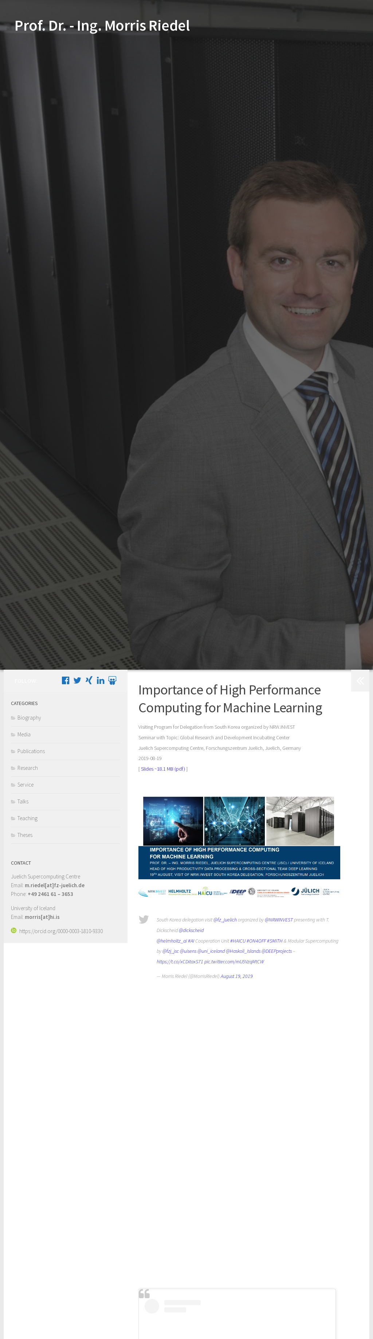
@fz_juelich (225, 919)
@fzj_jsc (170, 951)
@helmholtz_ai (172, 940)
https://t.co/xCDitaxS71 (180, 961)
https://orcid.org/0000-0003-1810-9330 (57, 931)
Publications (31, 751)
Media (24, 734)
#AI (191, 940)
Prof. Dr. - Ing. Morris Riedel (102, 25)
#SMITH (275, 940)
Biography (29, 717)
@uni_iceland (211, 951)
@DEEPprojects (277, 951)
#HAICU (238, 940)
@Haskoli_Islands (243, 951)
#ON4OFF (256, 940)
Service (25, 784)
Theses (24, 834)
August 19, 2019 (237, 976)
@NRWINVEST (279, 919)
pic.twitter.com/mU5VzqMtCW (234, 961)
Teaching (27, 818)
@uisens (188, 951)
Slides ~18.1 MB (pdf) (163, 769)
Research (27, 767)
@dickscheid (191, 930)
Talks (22, 801)
